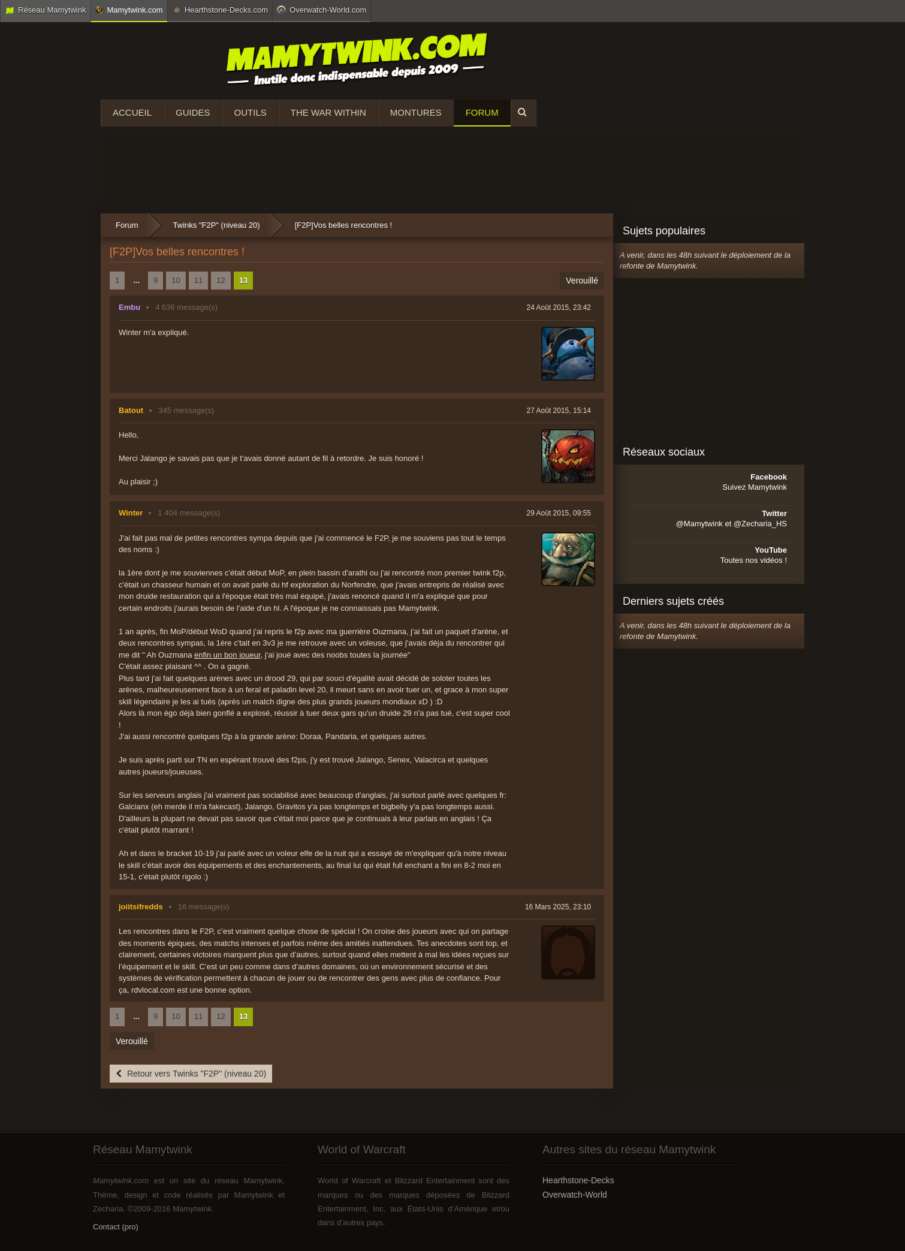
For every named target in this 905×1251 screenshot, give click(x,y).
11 (198, 280)
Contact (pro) (115, 1226)
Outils (250, 112)
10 (175, 280)
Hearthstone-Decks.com (220, 10)
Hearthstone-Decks (578, 1180)
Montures (416, 112)
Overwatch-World (574, 1194)
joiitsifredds (141, 906)
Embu (129, 307)
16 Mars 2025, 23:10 (558, 907)
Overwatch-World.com (321, 9)
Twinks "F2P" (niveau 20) (216, 225)
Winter (131, 512)
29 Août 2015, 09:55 (559, 513)
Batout (131, 410)
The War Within (328, 112)
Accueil (132, 112)
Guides (193, 112)
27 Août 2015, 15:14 (559, 410)
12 (220, 280)
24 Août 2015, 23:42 (559, 307)
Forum (482, 112)
